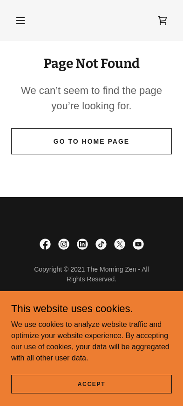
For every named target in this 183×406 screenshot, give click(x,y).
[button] (20, 20)
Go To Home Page (91, 141)
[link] (162, 20)
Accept (92, 383)
